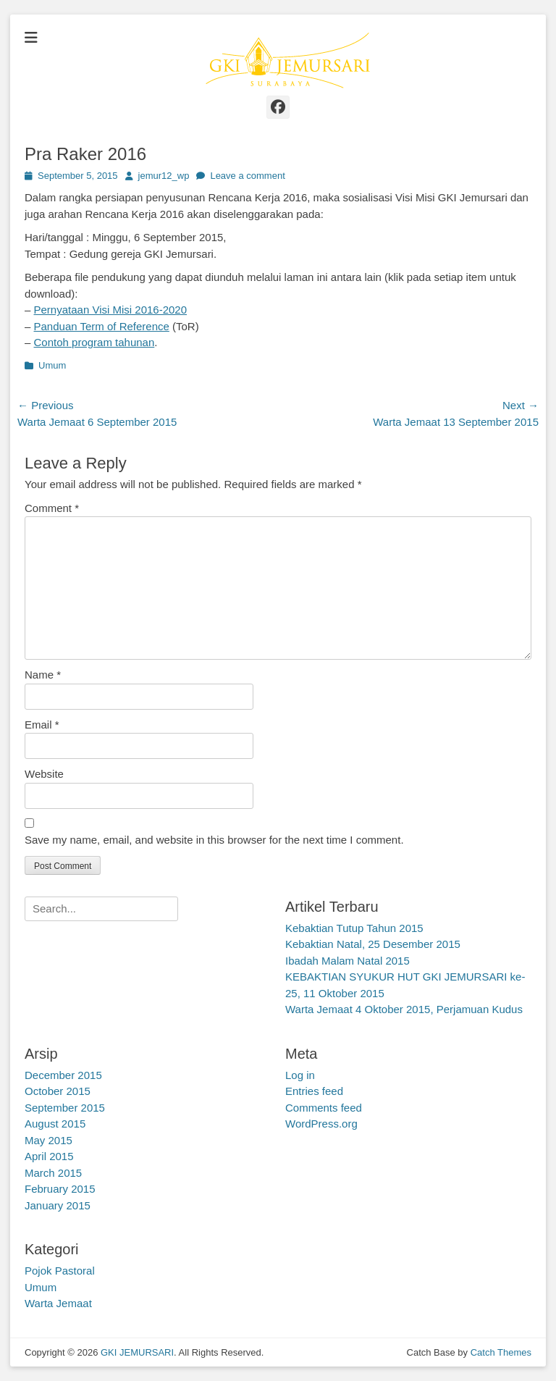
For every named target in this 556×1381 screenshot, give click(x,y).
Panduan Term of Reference (101, 326)
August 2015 (55, 1123)
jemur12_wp (164, 175)
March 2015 (53, 1173)
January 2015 (57, 1205)
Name (43, 674)
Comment (52, 508)
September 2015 (65, 1107)
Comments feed (323, 1107)
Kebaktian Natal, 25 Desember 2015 (372, 944)
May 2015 (48, 1140)
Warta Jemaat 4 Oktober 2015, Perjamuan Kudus (404, 1009)
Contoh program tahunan (94, 342)
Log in (300, 1075)
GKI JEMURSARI (137, 1352)
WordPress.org (321, 1123)
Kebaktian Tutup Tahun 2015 (354, 928)
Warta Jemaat (58, 1303)
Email (42, 724)
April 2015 (49, 1156)
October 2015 (57, 1091)
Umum (52, 365)
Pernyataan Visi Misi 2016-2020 (111, 309)
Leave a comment (247, 175)
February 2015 (60, 1189)
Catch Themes (501, 1352)
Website (44, 774)
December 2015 (63, 1075)
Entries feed (314, 1091)
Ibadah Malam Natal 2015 (347, 960)
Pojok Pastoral (60, 1270)
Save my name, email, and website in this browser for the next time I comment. (214, 840)
